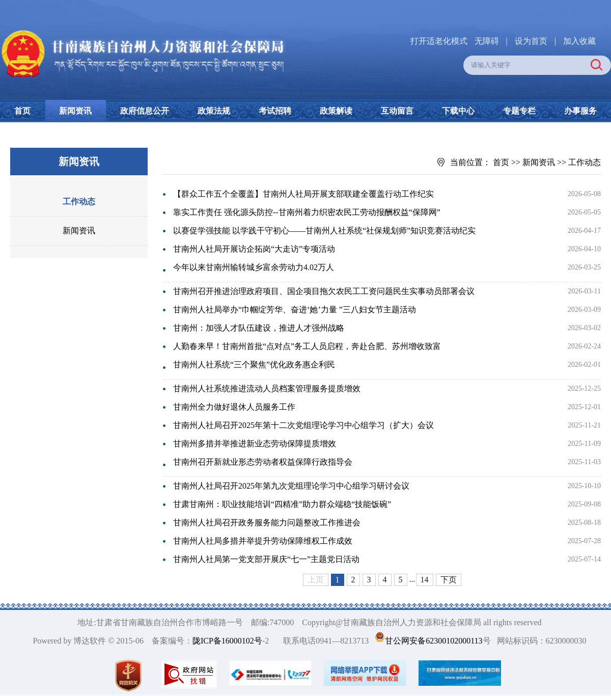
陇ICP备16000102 (223, 640)
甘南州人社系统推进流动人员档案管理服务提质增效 (266, 388)
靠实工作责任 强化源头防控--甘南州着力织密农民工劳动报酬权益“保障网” (306, 212)
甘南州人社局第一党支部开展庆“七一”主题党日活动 (266, 559)
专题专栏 (519, 110)
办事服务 (580, 110)
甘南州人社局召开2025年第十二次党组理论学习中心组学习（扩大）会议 (303, 425)
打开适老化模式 (438, 41)
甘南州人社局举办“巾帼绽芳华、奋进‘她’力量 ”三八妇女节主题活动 (294, 309)
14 (425, 579)
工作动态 (79, 201)
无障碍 (487, 41)
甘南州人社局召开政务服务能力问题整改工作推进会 (266, 522)
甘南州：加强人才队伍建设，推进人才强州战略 (258, 328)
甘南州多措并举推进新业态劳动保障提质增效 (254, 443)
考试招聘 (275, 110)
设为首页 (531, 41)
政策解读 (336, 110)
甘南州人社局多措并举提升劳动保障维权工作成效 (262, 541)
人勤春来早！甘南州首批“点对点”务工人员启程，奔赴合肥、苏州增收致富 (307, 346)
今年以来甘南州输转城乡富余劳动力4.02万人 (253, 267)
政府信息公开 (144, 110)
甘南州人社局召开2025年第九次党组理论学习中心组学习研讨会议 (291, 485)
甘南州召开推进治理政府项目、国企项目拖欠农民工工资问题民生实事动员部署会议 (324, 291)
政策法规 (214, 110)
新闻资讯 (75, 110)
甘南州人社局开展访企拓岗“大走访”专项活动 (254, 249)
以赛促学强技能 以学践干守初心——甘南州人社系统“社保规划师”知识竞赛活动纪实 (324, 230)
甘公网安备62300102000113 (433, 640)
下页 (448, 579)
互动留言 (397, 110)
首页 (22, 110)
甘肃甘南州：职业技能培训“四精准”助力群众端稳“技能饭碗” (282, 504)
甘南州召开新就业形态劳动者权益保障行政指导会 (262, 462)
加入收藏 (579, 41)
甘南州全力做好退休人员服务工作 (234, 407)
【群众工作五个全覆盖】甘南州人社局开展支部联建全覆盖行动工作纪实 (303, 194)
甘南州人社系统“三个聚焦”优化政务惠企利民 (254, 364)
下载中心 (458, 110)
